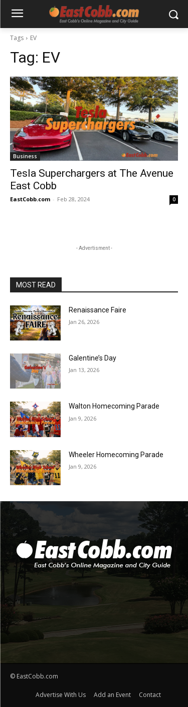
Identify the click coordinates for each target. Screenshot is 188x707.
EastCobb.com (30, 199)
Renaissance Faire (97, 310)
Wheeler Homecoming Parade (116, 455)
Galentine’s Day (92, 358)
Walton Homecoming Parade (114, 406)
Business (25, 156)
